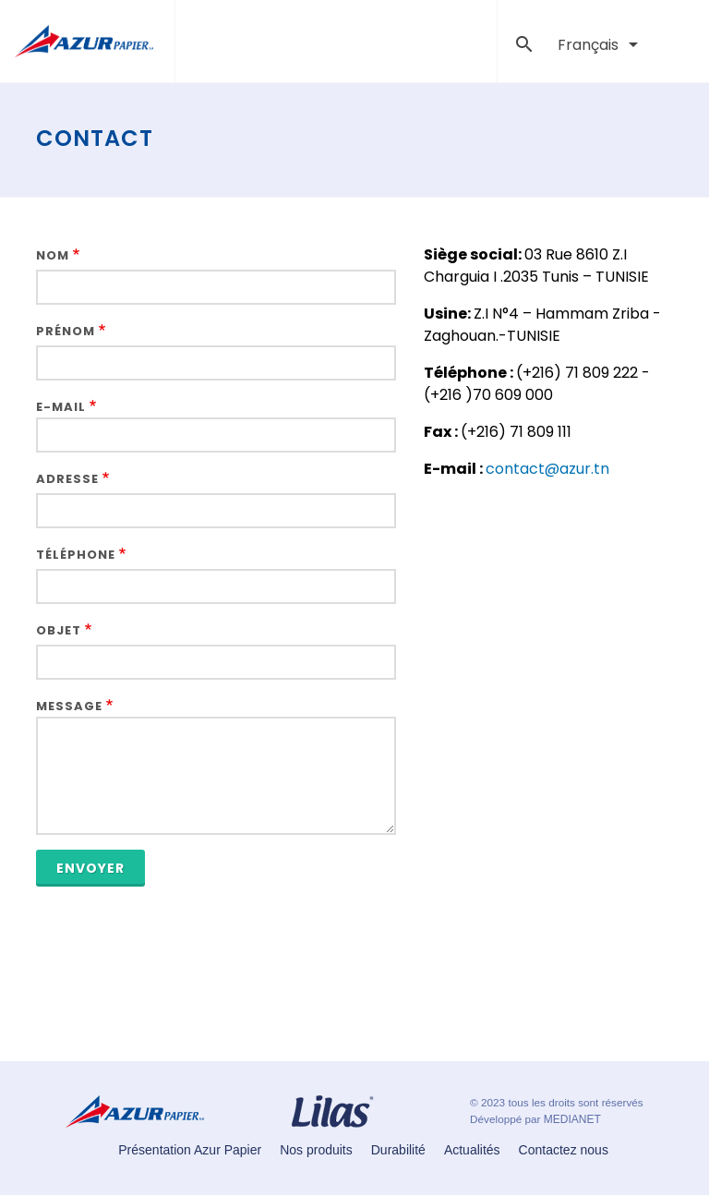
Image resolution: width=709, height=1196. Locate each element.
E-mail (61, 407)
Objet (58, 630)
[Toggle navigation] (471, 41)
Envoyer (90, 868)
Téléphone (75, 554)
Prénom (65, 331)
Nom (52, 255)
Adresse (67, 479)
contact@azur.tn (547, 468)
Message (69, 706)
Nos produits (316, 1149)
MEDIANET (572, 1119)
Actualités (472, 1149)
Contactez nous (563, 1149)
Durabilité (398, 1149)
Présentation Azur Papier (189, 1149)
